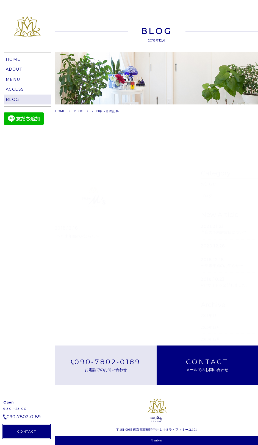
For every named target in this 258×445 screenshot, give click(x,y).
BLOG (79, 111)
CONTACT (26, 431)
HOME (60, 111)
